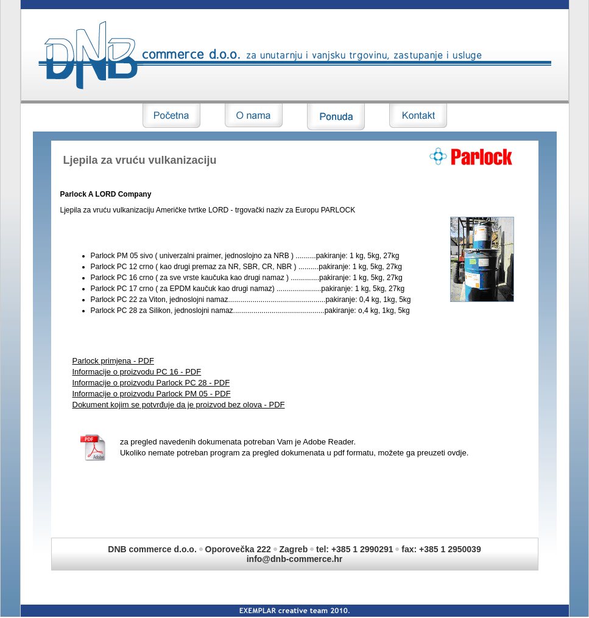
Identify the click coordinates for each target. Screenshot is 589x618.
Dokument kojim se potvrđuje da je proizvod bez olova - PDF (178, 404)
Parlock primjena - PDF (113, 360)
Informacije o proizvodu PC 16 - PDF (137, 371)
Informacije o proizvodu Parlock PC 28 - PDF (151, 382)
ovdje (457, 452)
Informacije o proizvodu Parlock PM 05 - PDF (151, 393)
